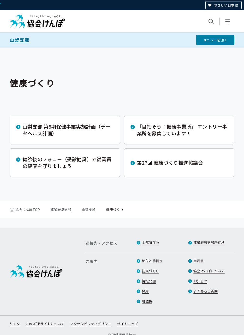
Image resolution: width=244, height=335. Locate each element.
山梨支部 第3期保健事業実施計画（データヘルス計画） (67, 130)
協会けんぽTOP (27, 209)
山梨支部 (19, 40)
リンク (15, 323)
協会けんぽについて (209, 270)
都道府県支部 (60, 209)
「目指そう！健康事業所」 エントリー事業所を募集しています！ (182, 130)
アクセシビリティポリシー (90, 323)
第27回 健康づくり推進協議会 (170, 162)
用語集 (147, 301)
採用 (145, 291)
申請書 (198, 260)
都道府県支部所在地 (209, 242)
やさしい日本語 (226, 5)
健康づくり (150, 270)
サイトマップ (127, 323)
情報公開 (149, 281)
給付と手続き (152, 260)
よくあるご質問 (205, 291)
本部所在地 (150, 242)
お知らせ (200, 281)
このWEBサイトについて (45, 323)
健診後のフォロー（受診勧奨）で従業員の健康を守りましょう (67, 162)
